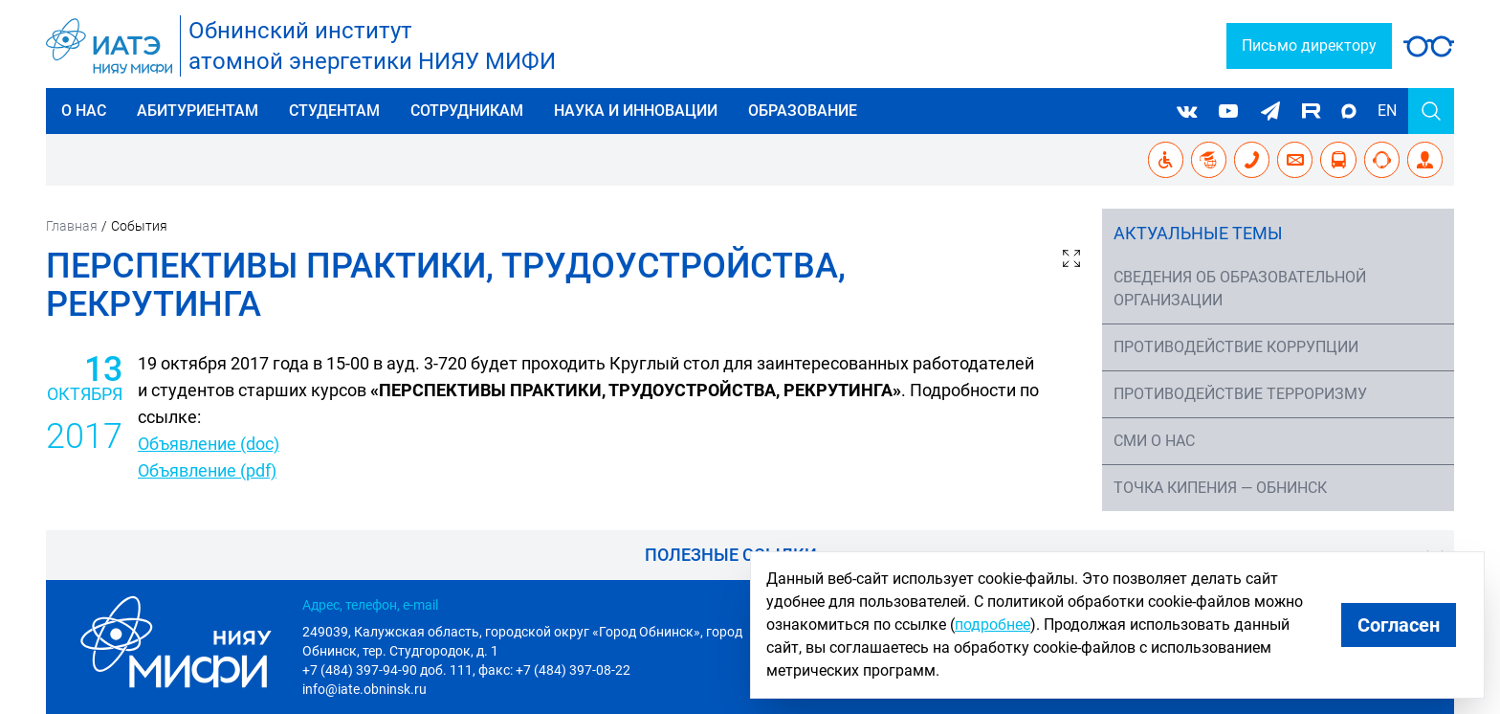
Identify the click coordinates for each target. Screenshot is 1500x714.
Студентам (334, 110)
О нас (83, 110)
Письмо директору (1309, 45)
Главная (72, 226)
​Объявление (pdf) (207, 470)
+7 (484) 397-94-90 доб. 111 (387, 670)
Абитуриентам (197, 110)
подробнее (992, 624)
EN (1387, 110)
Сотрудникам (466, 110)
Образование (802, 110)
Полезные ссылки (731, 555)
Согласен (1398, 625)
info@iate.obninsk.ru (364, 689)
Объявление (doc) (208, 444)
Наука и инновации (635, 110)
